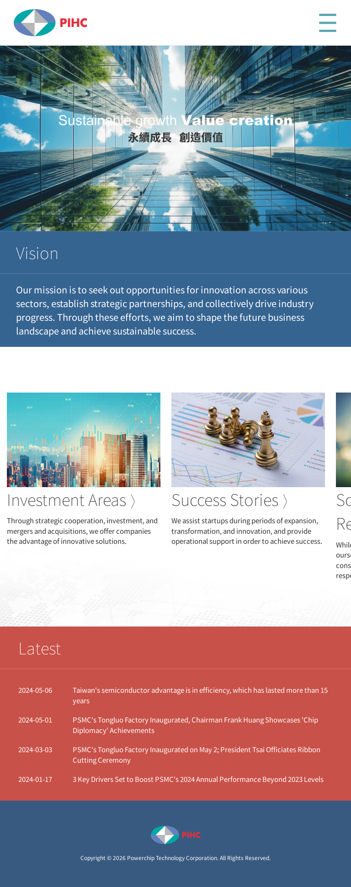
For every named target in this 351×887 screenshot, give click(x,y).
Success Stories (229, 499)
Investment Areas (71, 499)
